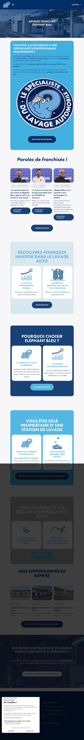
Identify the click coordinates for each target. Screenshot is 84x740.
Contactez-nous (42, 233)
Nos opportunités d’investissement (52, 710)
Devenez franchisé (42, 392)
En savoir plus (42, 310)
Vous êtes (76, 4)
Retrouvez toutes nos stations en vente (42, 630)
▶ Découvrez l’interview (17, 216)
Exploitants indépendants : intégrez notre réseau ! (54, 715)
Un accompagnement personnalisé (52, 706)
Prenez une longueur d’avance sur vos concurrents (42, 481)
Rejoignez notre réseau (42, 139)
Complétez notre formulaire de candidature (42, 679)
